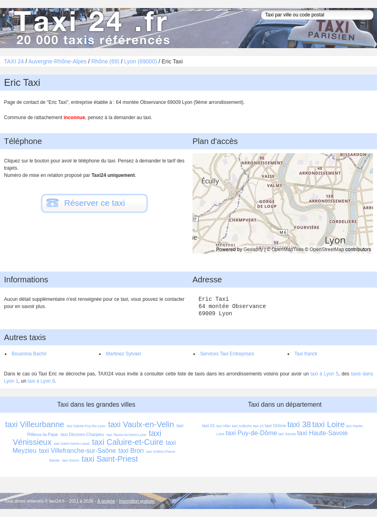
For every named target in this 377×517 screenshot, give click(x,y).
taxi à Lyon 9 (41, 381)
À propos (106, 501)
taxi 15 (258, 426)
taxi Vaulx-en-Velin (141, 424)
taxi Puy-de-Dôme (251, 433)
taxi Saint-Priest (110, 458)
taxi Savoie (287, 434)
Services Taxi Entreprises (227, 354)
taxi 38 (299, 424)
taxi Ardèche (242, 426)
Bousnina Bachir (29, 354)
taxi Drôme (275, 425)
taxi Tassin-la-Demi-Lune (126, 435)
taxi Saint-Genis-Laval (71, 444)
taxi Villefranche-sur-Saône (77, 450)
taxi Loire (328, 424)
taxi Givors (70, 460)
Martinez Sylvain (123, 354)
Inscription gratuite (137, 501)
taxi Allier (223, 426)
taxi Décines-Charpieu (82, 434)
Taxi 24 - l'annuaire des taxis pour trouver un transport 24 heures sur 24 (90, 28)
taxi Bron (131, 450)
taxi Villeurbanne (35, 424)
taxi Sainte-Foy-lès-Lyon (86, 426)
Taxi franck (305, 354)
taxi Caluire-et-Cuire (127, 442)
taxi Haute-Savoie (322, 433)
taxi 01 (208, 425)
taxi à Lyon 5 (324, 374)
